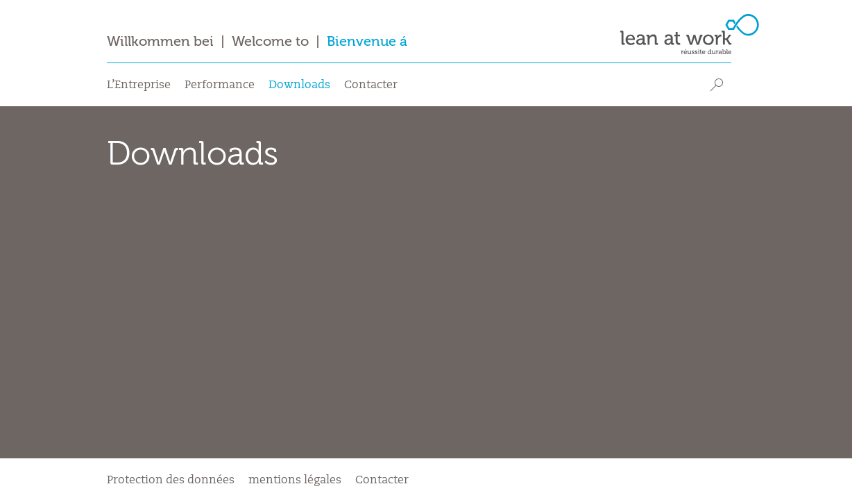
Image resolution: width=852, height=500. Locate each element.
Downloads (299, 85)
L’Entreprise (139, 85)
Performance (220, 85)
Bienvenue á (367, 41)
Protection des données (171, 480)
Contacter (371, 85)
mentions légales (294, 480)
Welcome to (270, 41)
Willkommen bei (160, 41)
